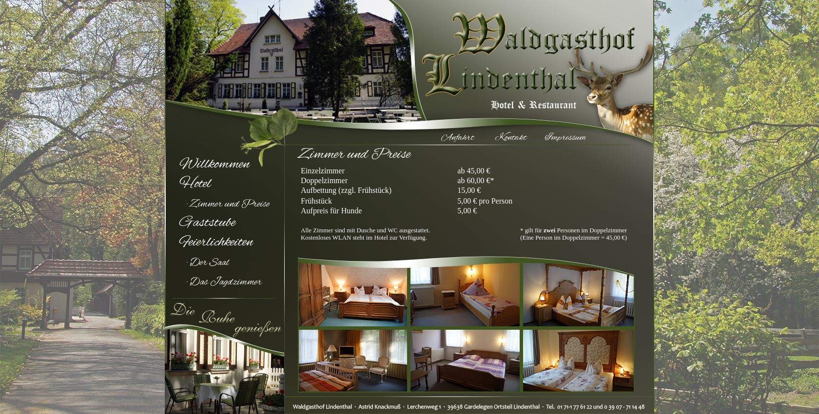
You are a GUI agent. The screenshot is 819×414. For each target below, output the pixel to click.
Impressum (565, 138)
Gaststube (207, 223)
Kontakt (510, 138)
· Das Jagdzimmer (224, 282)
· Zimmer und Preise (228, 204)
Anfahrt (457, 138)
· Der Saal (208, 263)
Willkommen (214, 164)
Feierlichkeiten (216, 242)
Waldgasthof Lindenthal (505, 51)
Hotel (195, 184)
